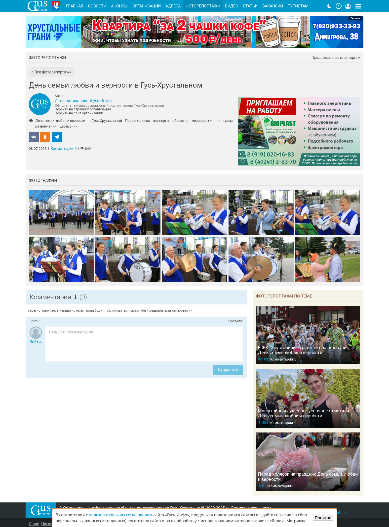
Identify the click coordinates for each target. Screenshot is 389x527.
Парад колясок (137, 121)
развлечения (45, 127)
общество (180, 121)
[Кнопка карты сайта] (358, 6)
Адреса (173, 6)
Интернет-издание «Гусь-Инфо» (84, 100)
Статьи (250, 6)
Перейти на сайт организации (79, 113)
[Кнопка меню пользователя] (348, 6)
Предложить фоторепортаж (335, 58)
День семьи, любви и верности (60, 121)
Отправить (228, 369)
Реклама (355, 18)
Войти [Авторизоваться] (35, 341)
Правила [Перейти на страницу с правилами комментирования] (235, 321)
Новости (97, 6)
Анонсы (119, 6)
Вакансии (272, 6)
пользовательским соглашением (120, 515)
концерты (161, 121)
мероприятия (202, 121)
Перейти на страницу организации (83, 109)
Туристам (298, 6)
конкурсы (225, 121)
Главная (74, 6)
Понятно (323, 518)
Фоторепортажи (47, 57)
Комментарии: (64, 149)
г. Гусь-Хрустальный (105, 121)
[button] (51, 72)
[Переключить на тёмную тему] (329, 6)
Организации (146, 6)
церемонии (69, 127)
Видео (231, 6)
